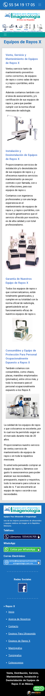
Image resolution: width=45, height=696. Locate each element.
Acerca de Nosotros (19, 619)
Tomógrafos (14, 655)
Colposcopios (15, 662)
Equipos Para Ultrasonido (22, 633)
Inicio (11, 611)
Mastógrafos (15, 648)
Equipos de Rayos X (19, 640)
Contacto (13, 626)
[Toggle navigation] (39, 4)
